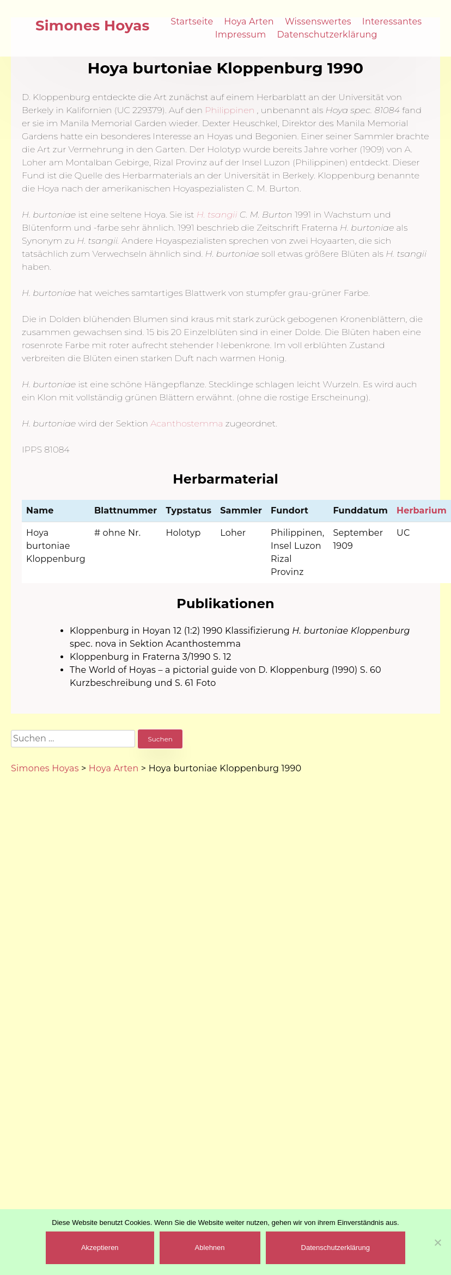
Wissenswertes (318, 21)
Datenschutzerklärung (327, 34)
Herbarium (422, 510)
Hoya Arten (249, 21)
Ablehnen (210, 1247)
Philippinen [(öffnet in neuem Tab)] (229, 110)
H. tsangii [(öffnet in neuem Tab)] (217, 214)
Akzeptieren (100, 1247)
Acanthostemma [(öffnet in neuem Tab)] (186, 423)
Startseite (191, 21)
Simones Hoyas (92, 25)
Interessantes (392, 21)
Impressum (240, 34)
